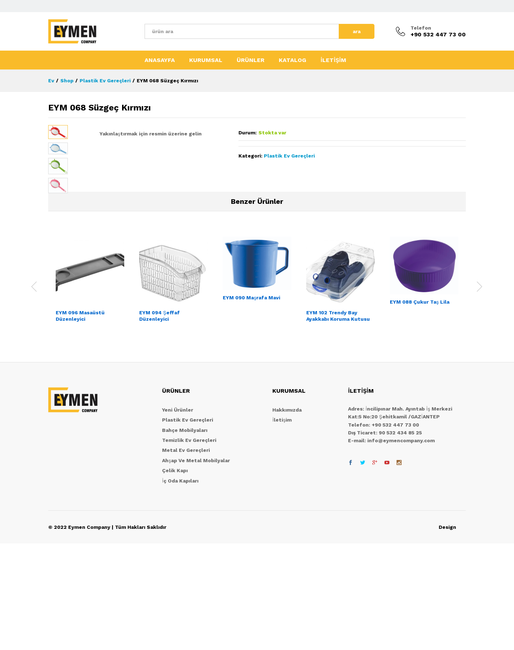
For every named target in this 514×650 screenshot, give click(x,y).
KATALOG (292, 60)
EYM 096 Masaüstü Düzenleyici (80, 422)
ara (357, 31)
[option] (90, 392)
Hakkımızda (287, 516)
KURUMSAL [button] (205, 60)
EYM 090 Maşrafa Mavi (251, 404)
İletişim (282, 526)
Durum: (247, 132)
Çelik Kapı (175, 577)
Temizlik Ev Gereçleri (189, 546)
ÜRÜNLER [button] (250, 60)
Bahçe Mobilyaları (184, 536)
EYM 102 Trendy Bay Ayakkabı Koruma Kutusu (338, 422)
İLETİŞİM (333, 60)
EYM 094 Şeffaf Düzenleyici (159, 422)
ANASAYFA (160, 60)
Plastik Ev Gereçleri (289, 156)
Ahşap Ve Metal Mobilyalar (196, 566)
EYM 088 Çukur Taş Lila (419, 408)
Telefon (420, 28)
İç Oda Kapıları (180, 587)
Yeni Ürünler (177, 516)
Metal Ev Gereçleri (186, 556)
